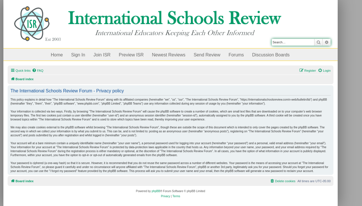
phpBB (156, 191)
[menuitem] (37, 70)
